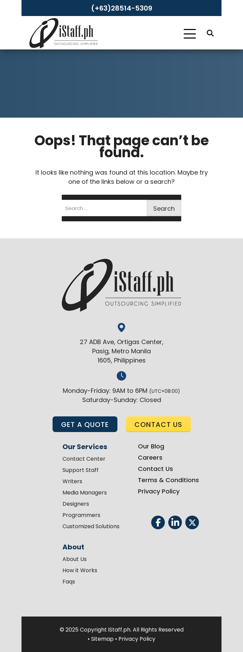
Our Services (84, 446)
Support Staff (80, 470)
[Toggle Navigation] (190, 34)
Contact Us (155, 468)
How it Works (79, 570)
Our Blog (151, 446)
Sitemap (102, 639)
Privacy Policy (159, 491)
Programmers (81, 515)
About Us (74, 559)
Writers (72, 481)
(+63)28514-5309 (121, 8)
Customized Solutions (90, 526)
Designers (75, 504)
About (73, 547)
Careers (150, 457)
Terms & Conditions (168, 480)
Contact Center (83, 459)
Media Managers (84, 493)
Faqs (68, 582)
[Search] (210, 33)
